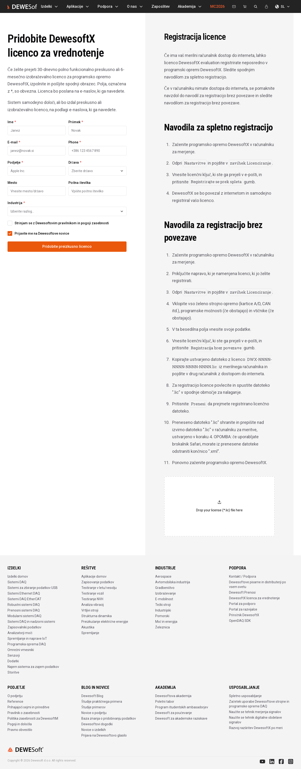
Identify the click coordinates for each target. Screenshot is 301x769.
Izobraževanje (165, 593)
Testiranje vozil (92, 593)
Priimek (75, 122)
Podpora (108, 6)
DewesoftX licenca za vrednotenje (254, 598)
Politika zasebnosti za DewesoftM (33, 718)
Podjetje (15, 162)
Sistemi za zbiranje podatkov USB (33, 588)
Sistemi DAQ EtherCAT (24, 599)
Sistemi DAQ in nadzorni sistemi (31, 621)
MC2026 (217, 6)
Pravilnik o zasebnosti (24, 713)
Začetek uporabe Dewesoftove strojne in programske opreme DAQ (259, 704)
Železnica (162, 627)
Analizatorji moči (20, 633)
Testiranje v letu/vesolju (99, 588)
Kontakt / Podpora (242, 576)
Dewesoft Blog (92, 696)
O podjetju (15, 696)
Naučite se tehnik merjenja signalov (255, 712)
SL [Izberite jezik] (282, 6)
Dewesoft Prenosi (242, 592)
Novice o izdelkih (93, 730)
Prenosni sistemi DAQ (24, 610)
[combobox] (97, 171)
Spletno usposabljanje (245, 696)
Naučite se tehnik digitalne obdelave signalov (255, 720)
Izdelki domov (18, 576)
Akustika (87, 627)
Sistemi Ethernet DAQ (24, 593)
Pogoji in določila (20, 724)
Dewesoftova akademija (173, 696)
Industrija (16, 203)
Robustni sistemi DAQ (24, 605)
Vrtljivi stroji (89, 610)
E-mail (14, 142)
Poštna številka (79, 183)
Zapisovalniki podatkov (24, 627)
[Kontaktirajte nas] (234, 6)
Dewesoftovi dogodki (97, 724)
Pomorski (162, 616)
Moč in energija (166, 621)
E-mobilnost (164, 599)
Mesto (12, 183)
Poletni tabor (164, 701)
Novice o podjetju (94, 713)
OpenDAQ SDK (240, 621)
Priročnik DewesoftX (244, 615)
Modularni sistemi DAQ (24, 616)
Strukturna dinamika (96, 616)
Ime (12, 122)
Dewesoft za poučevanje (173, 713)
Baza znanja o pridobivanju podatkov (108, 718)
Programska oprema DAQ (27, 644)
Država (74, 162)
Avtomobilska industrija (172, 582)
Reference (15, 701)
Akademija (190, 6)
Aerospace (163, 576)
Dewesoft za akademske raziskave (181, 718)
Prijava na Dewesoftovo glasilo (104, 735)
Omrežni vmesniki (21, 650)
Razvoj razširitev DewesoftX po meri (256, 728)
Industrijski (163, 610)
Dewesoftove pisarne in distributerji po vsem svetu (257, 584)
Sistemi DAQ (17, 582)
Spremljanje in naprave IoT (27, 638)
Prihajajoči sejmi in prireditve (28, 707)
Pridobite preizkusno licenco (67, 246)
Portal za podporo (242, 604)
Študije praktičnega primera (101, 701)
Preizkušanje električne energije (104, 621)
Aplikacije (78, 6)
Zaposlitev (160, 6)
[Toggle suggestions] (122, 171)
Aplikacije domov (94, 576)
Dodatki (13, 661)
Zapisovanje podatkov (97, 582)
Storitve (13, 672)
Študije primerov (93, 707)
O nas (135, 6)
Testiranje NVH (92, 599)
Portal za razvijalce (243, 609)
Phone (74, 142)
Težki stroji (163, 605)
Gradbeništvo (164, 588)
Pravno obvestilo (20, 730)
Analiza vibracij (92, 605)
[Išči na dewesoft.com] (255, 6)
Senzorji (14, 655)
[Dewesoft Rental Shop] (244, 6)
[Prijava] (266, 6)
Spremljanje (90, 633)
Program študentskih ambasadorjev (181, 707)
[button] (219, 506)
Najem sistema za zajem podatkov (33, 667)
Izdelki (50, 6)
